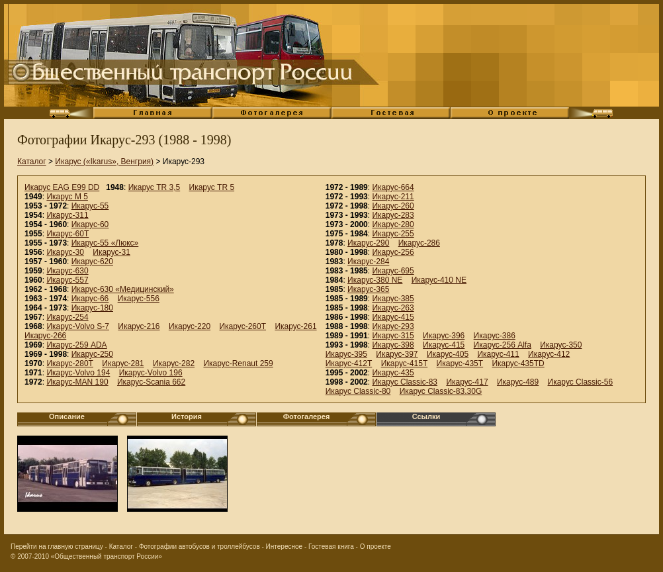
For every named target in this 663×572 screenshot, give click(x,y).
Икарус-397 (397, 354)
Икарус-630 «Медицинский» (122, 289)
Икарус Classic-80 (358, 391)
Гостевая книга (331, 546)
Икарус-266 (45, 335)
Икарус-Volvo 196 (151, 372)
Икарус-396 (443, 335)
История (186, 416)
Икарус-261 (295, 326)
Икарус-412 (549, 354)
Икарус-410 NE (439, 280)
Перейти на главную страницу (57, 546)
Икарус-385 (393, 298)
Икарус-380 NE (374, 280)
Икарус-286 (419, 243)
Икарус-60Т (67, 233)
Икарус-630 (67, 270)
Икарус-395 (346, 354)
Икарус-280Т (69, 363)
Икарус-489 (518, 382)
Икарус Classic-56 (580, 382)
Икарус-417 (467, 382)
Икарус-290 (368, 243)
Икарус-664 (393, 187)
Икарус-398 (393, 345)
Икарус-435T (460, 363)
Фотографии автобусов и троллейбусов (199, 546)
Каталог (31, 161)
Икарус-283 (393, 215)
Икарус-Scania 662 (151, 382)
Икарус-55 (90, 206)
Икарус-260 (393, 206)
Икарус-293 (393, 326)
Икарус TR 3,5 (154, 187)
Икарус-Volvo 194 (78, 372)
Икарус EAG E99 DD (61, 187)
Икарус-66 (90, 298)
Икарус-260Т (242, 326)
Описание (67, 416)
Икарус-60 (90, 224)
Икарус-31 (111, 252)
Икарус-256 (393, 252)
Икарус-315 (393, 335)
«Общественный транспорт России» (106, 556)
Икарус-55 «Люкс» (105, 243)
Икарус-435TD (518, 363)
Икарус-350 (561, 345)
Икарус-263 (393, 307)
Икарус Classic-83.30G (441, 391)
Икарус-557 (67, 280)
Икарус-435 (393, 372)
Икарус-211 (393, 196)
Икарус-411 (498, 354)
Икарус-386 (494, 335)
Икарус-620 (92, 261)
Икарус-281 (123, 363)
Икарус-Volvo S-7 (77, 326)
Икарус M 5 (67, 196)
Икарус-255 (393, 233)
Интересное (284, 546)
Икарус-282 (174, 363)
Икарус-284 (368, 261)
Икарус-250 (92, 354)
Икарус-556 (138, 298)
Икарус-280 (393, 224)
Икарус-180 (92, 307)
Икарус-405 (447, 354)
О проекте (375, 546)
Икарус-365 (368, 289)
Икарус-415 (393, 317)
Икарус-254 (67, 317)
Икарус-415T (404, 363)
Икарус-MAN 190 (77, 382)
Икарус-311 (67, 215)
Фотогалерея (306, 416)
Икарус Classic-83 (404, 382)
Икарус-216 (138, 326)
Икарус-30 (65, 252)
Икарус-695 (393, 270)
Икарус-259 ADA (76, 345)
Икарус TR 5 (212, 187)
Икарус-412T (349, 363)
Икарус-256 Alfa (502, 345)
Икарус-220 (189, 326)
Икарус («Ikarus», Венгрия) (104, 161)
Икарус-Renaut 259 (238, 363)
